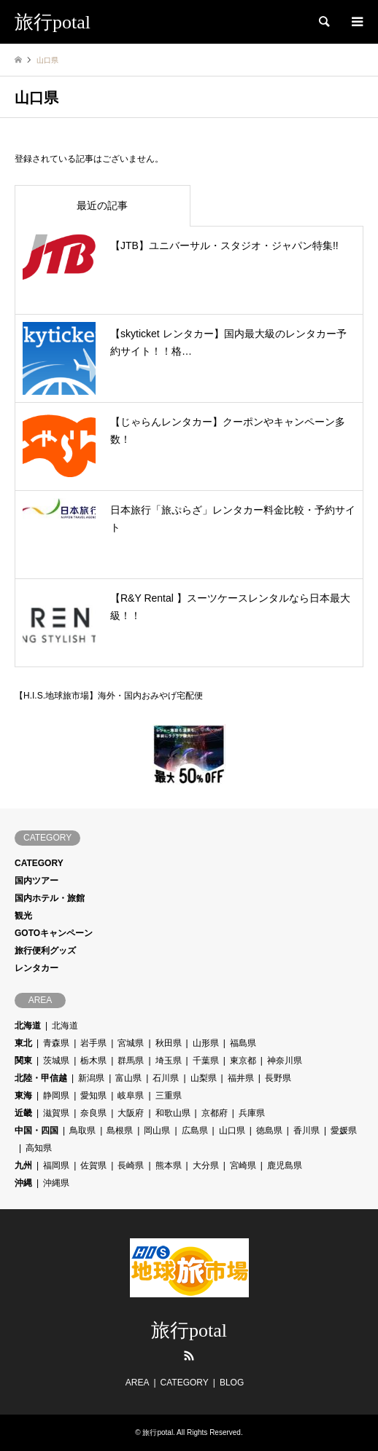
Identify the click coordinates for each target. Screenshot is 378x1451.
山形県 (206, 1043)
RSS (189, 1355)
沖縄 (23, 1183)
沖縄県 (56, 1183)
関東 (23, 1060)
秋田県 (168, 1043)
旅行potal (189, 1330)
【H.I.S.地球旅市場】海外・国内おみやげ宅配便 (109, 694)
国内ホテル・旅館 (50, 898)
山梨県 (203, 1078)
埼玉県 (168, 1060)
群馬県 (130, 1060)
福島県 (243, 1043)
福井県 (241, 1078)
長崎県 (130, 1165)
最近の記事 (102, 205)
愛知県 (93, 1095)
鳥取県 (82, 1130)
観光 (23, 916)
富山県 (128, 1078)
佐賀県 (93, 1165)
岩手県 (93, 1043)
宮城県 (130, 1043)
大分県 (206, 1165)
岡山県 (157, 1130)
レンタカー (36, 968)
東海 (23, 1095)
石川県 (166, 1078)
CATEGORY (39, 863)
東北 (23, 1043)
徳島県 (269, 1130)
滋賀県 (56, 1113)
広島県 (195, 1130)
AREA (138, 1382)
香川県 (306, 1130)
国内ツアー (36, 881)
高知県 (39, 1148)
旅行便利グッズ (45, 950)
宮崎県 (243, 1165)
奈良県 (93, 1113)
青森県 (56, 1043)
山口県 (232, 1130)
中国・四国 (36, 1130)
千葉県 (206, 1060)
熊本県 (168, 1165)
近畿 (23, 1113)
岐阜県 (130, 1095)
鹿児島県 (284, 1165)
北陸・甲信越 (41, 1078)
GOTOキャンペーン (54, 933)
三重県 (168, 1095)
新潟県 (91, 1078)
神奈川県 (284, 1060)
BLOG (232, 1382)
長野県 (278, 1078)
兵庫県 (252, 1113)
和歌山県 (172, 1113)
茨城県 (56, 1060)
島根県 (120, 1130)
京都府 (214, 1113)
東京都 (243, 1060)
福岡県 (56, 1165)
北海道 (28, 1026)
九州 (23, 1165)
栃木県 (93, 1060)
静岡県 (56, 1095)
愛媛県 (344, 1130)
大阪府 (130, 1113)
